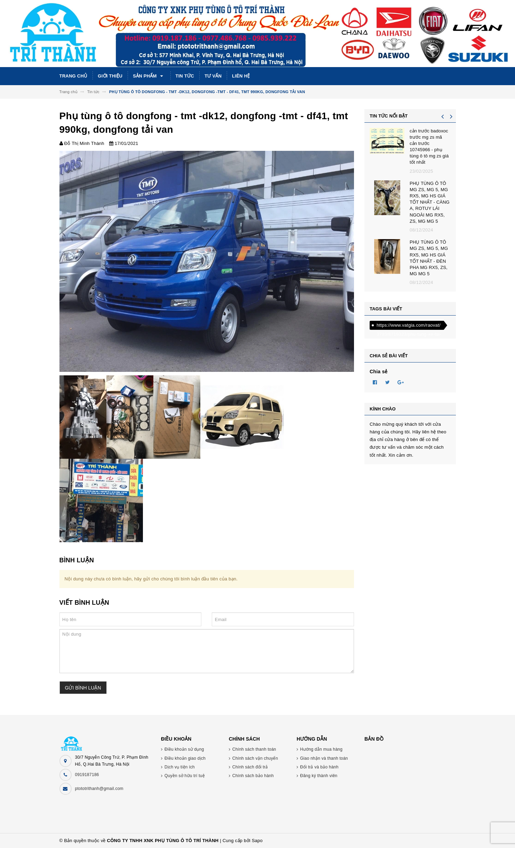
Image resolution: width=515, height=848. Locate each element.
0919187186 (87, 774)
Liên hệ (241, 76)
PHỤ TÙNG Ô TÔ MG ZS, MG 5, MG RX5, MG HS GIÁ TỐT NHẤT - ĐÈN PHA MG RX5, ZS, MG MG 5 (429, 257)
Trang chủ (73, 76)
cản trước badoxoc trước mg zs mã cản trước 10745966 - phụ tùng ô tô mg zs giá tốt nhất (429, 146)
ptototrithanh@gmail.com (99, 788)
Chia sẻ (379, 371)
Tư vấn (213, 76)
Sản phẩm (149, 76)
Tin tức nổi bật (389, 116)
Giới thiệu (110, 76)
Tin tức (185, 76)
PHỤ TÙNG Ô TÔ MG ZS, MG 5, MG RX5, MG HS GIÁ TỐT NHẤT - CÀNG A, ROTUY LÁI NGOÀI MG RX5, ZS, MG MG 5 (430, 202)
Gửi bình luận (83, 688)
